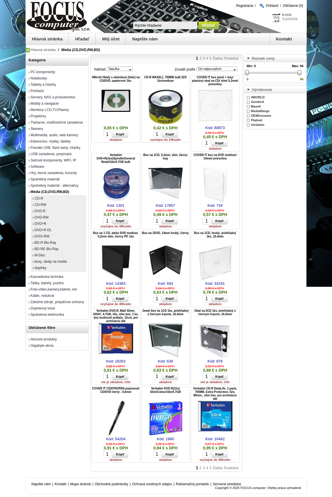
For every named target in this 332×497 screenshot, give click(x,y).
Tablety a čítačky (43, 85)
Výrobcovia (262, 89)
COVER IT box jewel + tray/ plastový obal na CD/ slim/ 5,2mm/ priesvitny (215, 81)
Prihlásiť (272, 6)
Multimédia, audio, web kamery (54, 135)
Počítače (37, 91)
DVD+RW (42, 236)
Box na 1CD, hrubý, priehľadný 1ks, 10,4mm (215, 234)
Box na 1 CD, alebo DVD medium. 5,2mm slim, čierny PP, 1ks (115, 234)
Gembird (257, 102)
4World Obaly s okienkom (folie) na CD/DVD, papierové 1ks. (116, 79)
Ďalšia (217, 58)
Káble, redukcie (43, 296)
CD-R (39, 198)
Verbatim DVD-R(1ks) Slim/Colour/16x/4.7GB (165, 390)
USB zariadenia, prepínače (51, 154)
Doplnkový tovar (43, 308)
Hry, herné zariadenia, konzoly (54, 173)
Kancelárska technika (47, 277)
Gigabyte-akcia (42, 346)
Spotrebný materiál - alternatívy (55, 186)
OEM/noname (261, 115)
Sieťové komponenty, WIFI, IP (53, 160)
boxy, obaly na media (51, 262)
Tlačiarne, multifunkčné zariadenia (57, 122)
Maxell (256, 106)
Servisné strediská (227, 484)
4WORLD (258, 97)
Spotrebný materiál (45, 179)
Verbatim (257, 124)
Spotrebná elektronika (47, 315)
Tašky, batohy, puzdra (47, 283)
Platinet (257, 120)
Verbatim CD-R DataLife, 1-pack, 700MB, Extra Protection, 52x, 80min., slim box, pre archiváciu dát (215, 393)
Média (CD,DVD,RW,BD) (50, 192)
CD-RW (40, 205)
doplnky (40, 268)
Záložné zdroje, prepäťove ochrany (57, 302)
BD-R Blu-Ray (45, 243)
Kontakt (284, 38)
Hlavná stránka (47, 38)
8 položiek (290, 19)
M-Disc (40, 255)
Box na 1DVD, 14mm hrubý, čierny (165, 233)
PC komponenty (43, 72)
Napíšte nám (145, 38)
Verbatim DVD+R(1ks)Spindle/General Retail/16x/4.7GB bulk (116, 158)
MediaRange (260, 111)
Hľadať (82, 38)
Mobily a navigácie (45, 104)
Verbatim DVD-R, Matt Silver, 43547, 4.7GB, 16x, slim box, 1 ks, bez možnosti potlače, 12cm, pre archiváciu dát (115, 316)
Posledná (231, 58)
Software (37, 167)
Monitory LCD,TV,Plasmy (50, 110)
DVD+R (40, 224)
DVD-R (40, 211)
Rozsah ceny (263, 58)
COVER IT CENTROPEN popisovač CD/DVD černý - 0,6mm (115, 390)
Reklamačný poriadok (192, 484)
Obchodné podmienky (111, 484)
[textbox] (165, 25)
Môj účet (111, 38)
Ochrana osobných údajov (152, 484)
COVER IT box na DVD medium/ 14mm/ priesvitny (214, 156)
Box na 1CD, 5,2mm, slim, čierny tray (165, 156)
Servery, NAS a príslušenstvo (53, 97)
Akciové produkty (44, 339)
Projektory (38, 116)
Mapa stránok (80, 484)
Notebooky (39, 78)
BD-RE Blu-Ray (47, 249)
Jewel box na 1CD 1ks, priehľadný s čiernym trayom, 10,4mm (165, 312)
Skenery (37, 129)
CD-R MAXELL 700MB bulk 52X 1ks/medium (165, 79)
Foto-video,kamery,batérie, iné (54, 289)
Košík (287, 15)
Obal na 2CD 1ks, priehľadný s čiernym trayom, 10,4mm (215, 312)
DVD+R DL (43, 230)
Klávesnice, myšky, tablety (51, 141)
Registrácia (244, 6)
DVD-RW (42, 217)
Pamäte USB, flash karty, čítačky (56, 148)
